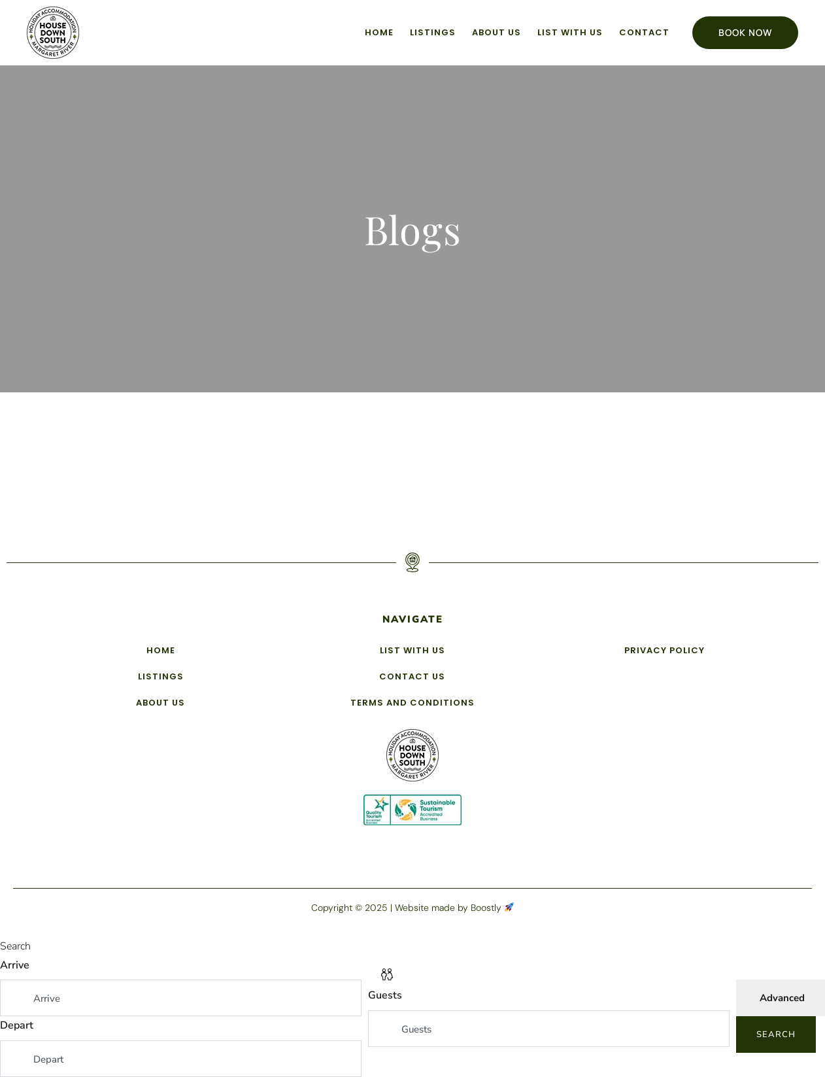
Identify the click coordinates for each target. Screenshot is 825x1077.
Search (776, 1034)
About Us (496, 32)
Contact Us (412, 676)
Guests (385, 995)
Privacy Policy (664, 650)
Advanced (782, 997)
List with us (570, 32)
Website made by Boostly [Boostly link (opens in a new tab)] (454, 908)
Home (379, 32)
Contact (644, 32)
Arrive (14, 965)
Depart (16, 1025)
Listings (433, 32)
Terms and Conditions (412, 702)
